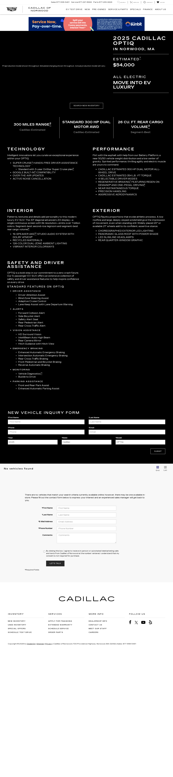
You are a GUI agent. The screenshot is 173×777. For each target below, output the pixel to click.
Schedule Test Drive (20, 756)
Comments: (47, 659)
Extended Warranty (60, 748)
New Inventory (17, 745)
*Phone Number (45, 652)
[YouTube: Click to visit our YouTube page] (144, 746)
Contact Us (95, 748)
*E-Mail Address (45, 645)
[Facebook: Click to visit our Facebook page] (131, 746)
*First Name (13, 541)
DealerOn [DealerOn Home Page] (31, 767)
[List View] (165, 592)
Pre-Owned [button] (99, 9)
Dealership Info (98, 745)
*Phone (11, 551)
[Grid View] (157, 592)
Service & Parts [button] (118, 9)
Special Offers (17, 752)
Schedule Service (58, 752)
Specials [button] (135, 9)
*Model (119, 561)
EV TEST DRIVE (74, 9)
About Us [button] (160, 9)
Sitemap (40, 767)
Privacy (48, 767)
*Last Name (94, 541)
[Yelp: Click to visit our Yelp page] (152, 746)
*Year (10, 561)
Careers (94, 756)
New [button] (87, 9)
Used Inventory (17, 748)
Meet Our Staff (98, 752)
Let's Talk (55, 687)
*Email (91, 551)
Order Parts (55, 756)
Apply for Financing (60, 745)
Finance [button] (148, 9)
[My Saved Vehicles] (161, 2)
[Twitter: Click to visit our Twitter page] (138, 746)
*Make (64, 561)
